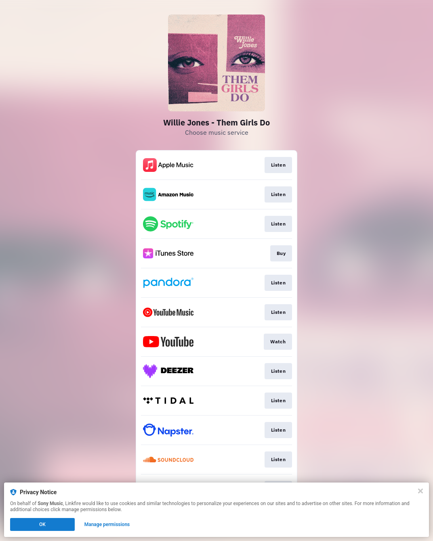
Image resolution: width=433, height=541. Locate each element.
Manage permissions (107, 524)
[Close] (420, 491)
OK (42, 524)
